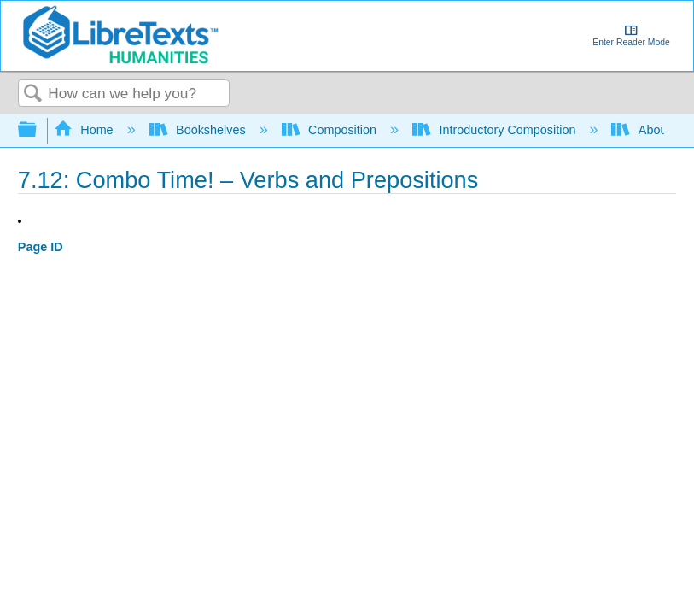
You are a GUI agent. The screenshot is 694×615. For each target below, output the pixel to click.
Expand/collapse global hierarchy (38, 130)
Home (85, 130)
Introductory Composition (495, 130)
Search (33, 94)
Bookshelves (199, 130)
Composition (331, 130)
